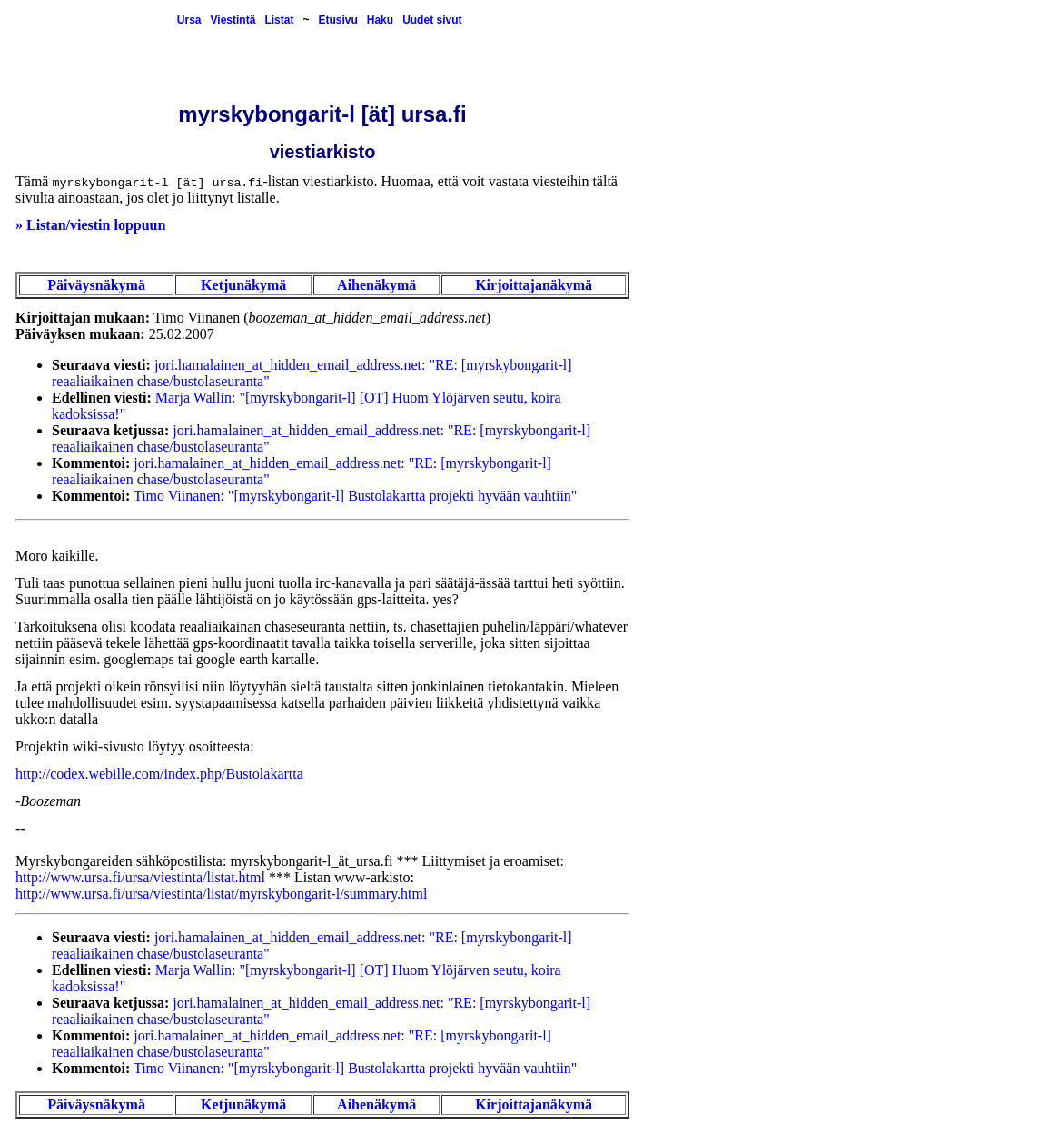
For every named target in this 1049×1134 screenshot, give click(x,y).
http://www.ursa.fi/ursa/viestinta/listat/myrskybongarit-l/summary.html (221, 893)
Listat (278, 20)
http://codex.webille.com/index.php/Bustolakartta (159, 773)
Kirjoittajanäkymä (533, 285)
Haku (380, 20)
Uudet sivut (431, 20)
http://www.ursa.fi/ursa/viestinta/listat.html (140, 877)
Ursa (189, 20)
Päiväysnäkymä (96, 285)
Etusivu (337, 20)
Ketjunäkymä (243, 285)
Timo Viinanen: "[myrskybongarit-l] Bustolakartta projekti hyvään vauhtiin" (355, 495)
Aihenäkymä (376, 285)
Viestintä (233, 20)
